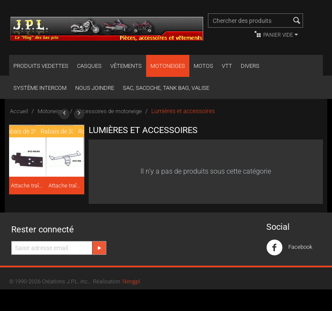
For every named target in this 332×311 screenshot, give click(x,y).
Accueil (19, 111)
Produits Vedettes (40, 66)
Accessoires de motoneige (109, 111)
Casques (89, 66)
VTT (227, 66)
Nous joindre (94, 88)
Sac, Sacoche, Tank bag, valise (166, 88)
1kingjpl (130, 281)
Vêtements (126, 66)
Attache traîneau (28, 185)
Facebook (289, 247)
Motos (203, 66)
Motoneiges (167, 66)
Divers (250, 66)
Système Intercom (40, 88)
